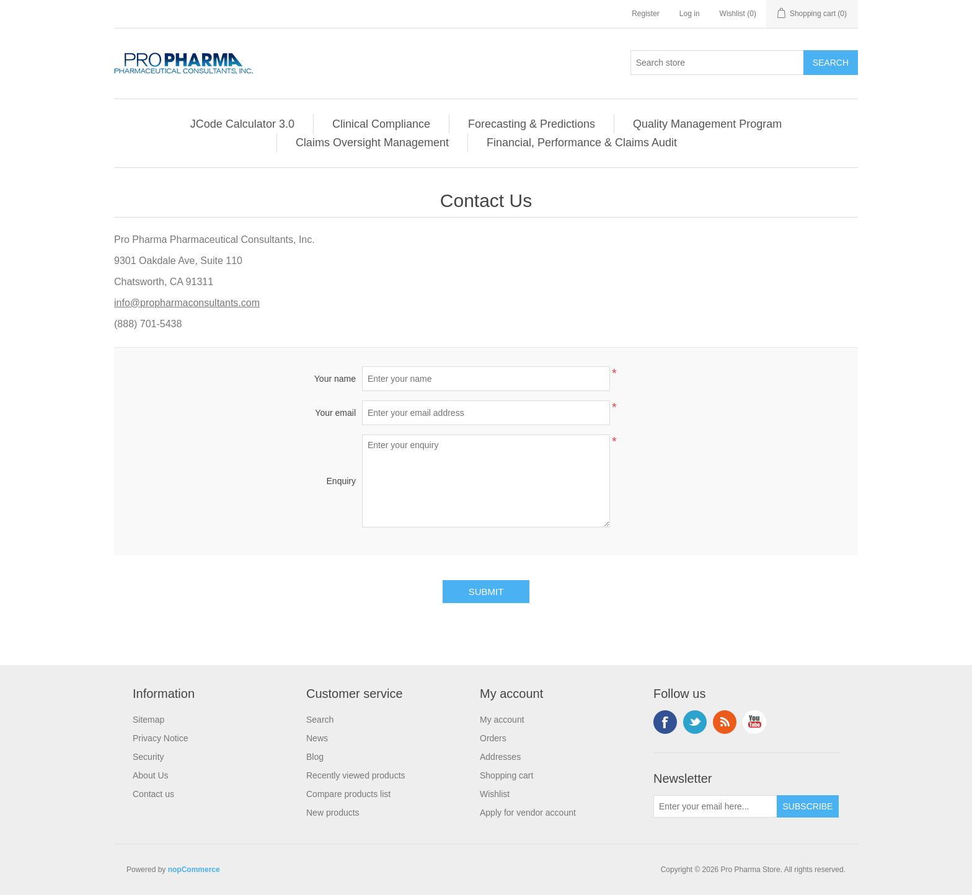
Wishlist (495, 794)
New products (333, 813)
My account (502, 720)
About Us (151, 775)
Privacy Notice (160, 738)
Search (320, 720)
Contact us (153, 794)
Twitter (695, 722)
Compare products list (348, 794)
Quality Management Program (707, 124)
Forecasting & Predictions (531, 124)
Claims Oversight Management (372, 142)
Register (646, 13)
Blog (315, 757)
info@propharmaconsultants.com (187, 303)
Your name (335, 379)
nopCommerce (194, 869)
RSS (724, 722)
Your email (335, 413)
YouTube (754, 722)
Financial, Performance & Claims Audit (582, 142)
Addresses (500, 757)
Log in (689, 13)
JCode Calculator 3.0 (242, 124)
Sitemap (148, 720)
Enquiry (341, 481)
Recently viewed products (355, 775)
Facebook (665, 722)
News (317, 738)
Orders (493, 738)
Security (148, 757)
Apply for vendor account (528, 813)
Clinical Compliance (381, 124)
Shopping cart (506, 775)
